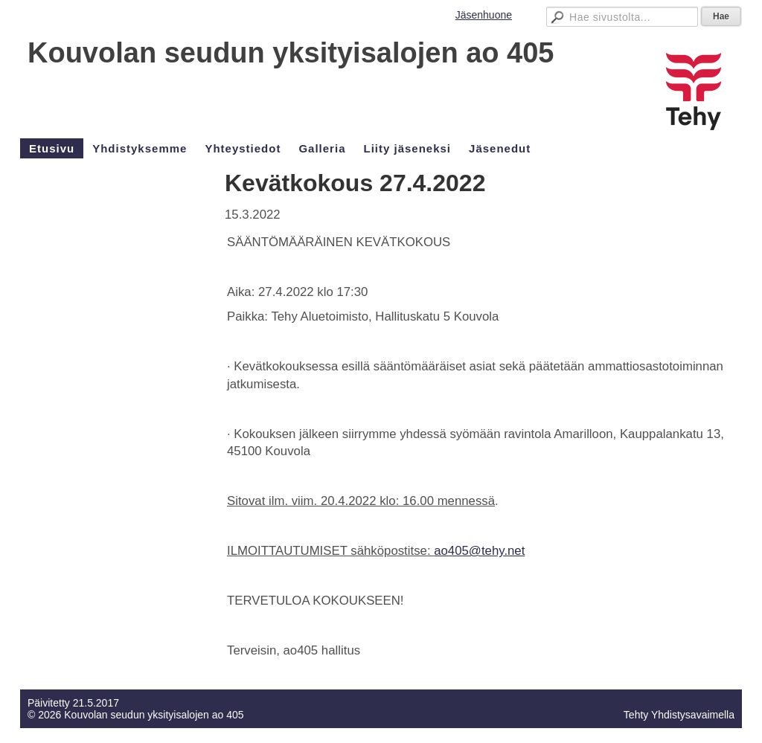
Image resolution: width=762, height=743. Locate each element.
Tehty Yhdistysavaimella (679, 715)
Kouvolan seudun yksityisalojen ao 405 (291, 52)
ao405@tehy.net (479, 551)
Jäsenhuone (483, 15)
